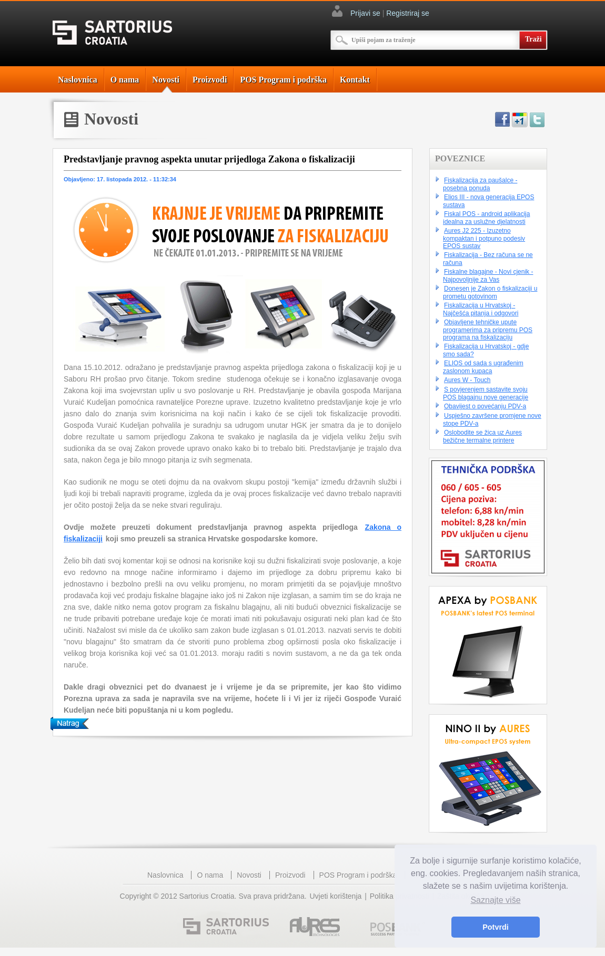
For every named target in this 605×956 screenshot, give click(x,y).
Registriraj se (407, 13)
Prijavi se (365, 13)
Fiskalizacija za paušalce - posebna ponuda (480, 184)
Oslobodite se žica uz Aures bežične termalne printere (482, 436)
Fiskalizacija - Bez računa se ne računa (488, 258)
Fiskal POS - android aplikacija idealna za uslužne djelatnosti (486, 217)
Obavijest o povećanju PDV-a (485, 406)
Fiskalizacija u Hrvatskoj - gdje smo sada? (486, 350)
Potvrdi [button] (495, 927)
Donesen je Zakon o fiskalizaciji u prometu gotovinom (490, 292)
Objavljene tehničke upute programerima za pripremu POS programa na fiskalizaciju (487, 329)
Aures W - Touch (467, 380)
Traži (533, 39)
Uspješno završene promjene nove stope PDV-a (492, 419)
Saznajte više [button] (495, 900)
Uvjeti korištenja (335, 896)
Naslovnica (77, 79)
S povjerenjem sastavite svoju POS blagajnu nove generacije (485, 393)
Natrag (69, 724)
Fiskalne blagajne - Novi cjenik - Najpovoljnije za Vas (488, 275)
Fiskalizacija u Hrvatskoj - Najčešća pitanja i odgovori (480, 309)
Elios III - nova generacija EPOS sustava (488, 201)
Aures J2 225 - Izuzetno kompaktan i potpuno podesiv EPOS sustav (484, 238)
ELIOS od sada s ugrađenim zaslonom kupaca (483, 367)
